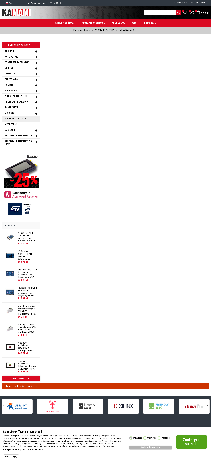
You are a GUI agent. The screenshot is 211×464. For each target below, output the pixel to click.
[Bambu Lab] (88, 406)
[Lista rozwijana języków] (11, 3)
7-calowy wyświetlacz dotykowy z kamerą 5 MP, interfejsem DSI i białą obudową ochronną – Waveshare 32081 (27, 365)
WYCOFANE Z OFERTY (15, 118)
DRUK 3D (9, 68)
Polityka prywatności (33, 449)
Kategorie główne (19, 45)
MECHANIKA (11, 90)
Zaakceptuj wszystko (191, 442)
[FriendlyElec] (158, 406)
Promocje (150, 23)
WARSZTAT (10, 113)
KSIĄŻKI (9, 85)
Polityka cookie (11, 449)
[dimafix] (194, 406)
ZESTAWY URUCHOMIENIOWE (19, 135)
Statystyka (151, 438)
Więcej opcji (11, 457)
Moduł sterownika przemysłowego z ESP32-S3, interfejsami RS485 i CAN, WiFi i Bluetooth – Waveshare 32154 (27, 310)
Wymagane (137, 438)
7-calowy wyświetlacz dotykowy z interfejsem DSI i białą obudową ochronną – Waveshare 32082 (26, 347)
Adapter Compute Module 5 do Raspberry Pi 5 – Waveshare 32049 (26, 237)
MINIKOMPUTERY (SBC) (16, 96)
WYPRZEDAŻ (11, 124)
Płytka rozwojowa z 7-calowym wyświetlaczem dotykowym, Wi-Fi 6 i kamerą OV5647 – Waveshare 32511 (27, 273)
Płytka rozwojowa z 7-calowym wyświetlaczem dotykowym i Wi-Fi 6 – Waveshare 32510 (27, 292)
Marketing (165, 438)
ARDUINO (9, 51)
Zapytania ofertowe (92, 23)
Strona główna (64, 23)
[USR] (17, 406)
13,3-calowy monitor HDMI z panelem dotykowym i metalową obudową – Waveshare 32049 (27, 255)
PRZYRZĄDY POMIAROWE (17, 102)
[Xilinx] (123, 406)
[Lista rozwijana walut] (22, 3)
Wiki (134, 23)
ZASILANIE (10, 130)
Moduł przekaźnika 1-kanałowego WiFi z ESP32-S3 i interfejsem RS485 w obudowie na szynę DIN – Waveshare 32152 (27, 328)
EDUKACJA (10, 73)
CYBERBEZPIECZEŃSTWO (17, 62)
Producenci (119, 23)
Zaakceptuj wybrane (150, 447)
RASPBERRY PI (12, 107)
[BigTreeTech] (52, 406)
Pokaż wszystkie (21, 378)
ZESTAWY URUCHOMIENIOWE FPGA (19, 142)
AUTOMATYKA (12, 57)
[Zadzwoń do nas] (46, 3)
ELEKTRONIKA (12, 79)
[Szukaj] (160, 12)
